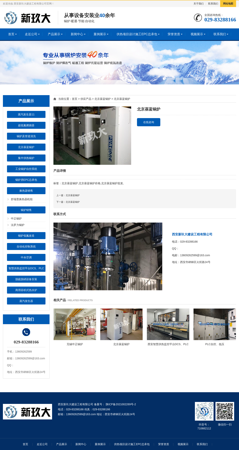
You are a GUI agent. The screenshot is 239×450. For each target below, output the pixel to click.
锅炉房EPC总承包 (26, 179)
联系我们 (213, 3)
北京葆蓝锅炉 (26, 147)
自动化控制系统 (26, 246)
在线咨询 (148, 122)
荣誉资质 (174, 34)
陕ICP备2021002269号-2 (120, 404)
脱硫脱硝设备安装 (26, 279)
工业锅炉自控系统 (26, 168)
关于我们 (199, 3)
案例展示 (100, 34)
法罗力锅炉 (17, 224)
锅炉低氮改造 (26, 235)
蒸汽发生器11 (26, 114)
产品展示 (54, 34)
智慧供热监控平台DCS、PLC (26, 268)
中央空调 (26, 257)
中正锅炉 (16, 218)
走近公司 (31, 34)
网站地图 (228, 3)
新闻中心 (77, 34)
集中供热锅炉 (26, 158)
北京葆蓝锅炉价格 (89, 183)
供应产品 (85, 98)
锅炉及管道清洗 (26, 136)
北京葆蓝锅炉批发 (112, 183)
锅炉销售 (26, 209)
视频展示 (197, 34)
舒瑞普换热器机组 (22, 199)
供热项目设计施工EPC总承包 (137, 34)
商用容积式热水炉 (26, 290)
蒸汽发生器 (26, 301)
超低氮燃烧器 (26, 125)
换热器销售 (26, 190)
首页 (11, 34)
